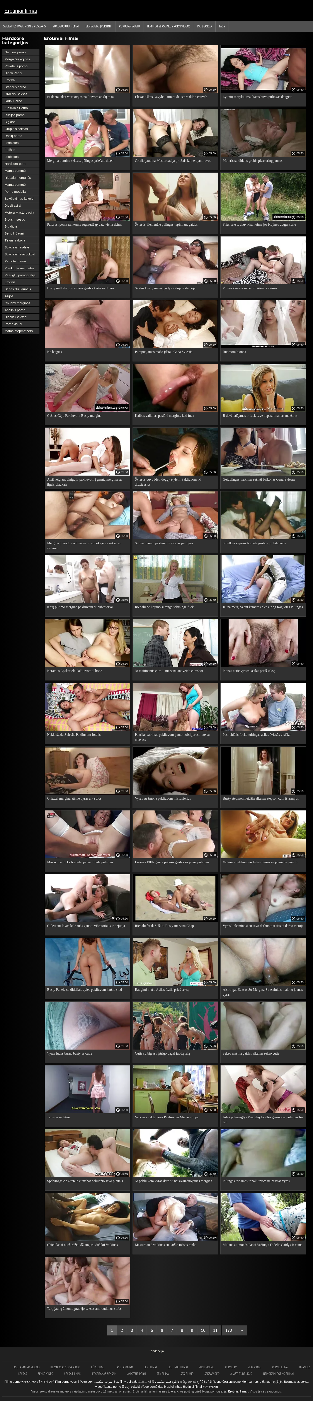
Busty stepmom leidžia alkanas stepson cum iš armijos (261, 798)
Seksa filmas (72, 1374)
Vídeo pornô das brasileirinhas (161, 1386)
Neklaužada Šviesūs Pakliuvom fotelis (74, 734)
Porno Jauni (13, 324)
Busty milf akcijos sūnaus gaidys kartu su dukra (80, 288)
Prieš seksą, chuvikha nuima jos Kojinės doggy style (259, 224)
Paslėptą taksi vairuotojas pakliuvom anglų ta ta (80, 97)
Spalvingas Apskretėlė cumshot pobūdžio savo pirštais (85, 1181)
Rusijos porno (15, 115)
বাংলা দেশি (47, 1381)
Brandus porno (15, 87)
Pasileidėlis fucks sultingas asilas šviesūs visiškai (257, 734)
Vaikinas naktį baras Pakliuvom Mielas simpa (167, 1117)
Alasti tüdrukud (241, 1374)
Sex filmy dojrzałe (126, 1381)
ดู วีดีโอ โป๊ (204, 1381)
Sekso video (45, 1374)
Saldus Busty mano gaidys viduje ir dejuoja (165, 288)
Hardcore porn (15, 163)
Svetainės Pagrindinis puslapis (24, 26)
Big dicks (11, 226)
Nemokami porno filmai (278, 1374)
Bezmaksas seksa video (65, 1367)
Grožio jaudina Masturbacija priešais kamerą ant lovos (173, 160)
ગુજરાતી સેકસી (30, 1381)
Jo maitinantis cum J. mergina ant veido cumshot (169, 671)
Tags (222, 26)
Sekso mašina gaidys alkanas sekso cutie (251, 1053)
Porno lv (230, 1367)
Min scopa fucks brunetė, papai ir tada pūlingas (80, 862)
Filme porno (12, 1381)
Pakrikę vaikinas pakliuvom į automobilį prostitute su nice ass (172, 737)
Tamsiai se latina (58, 1117)
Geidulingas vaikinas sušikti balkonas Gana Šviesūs (259, 479)
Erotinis (10, 282)
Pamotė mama (15, 261)
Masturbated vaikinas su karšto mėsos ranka (165, 1245)
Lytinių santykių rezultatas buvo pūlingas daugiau (257, 97)
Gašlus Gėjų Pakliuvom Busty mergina (74, 415)
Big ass (10, 122)
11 (215, 1330)
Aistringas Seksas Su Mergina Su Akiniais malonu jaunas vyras (263, 992)
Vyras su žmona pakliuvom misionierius (163, 798)
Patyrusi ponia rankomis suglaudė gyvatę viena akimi (84, 224)
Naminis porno (15, 52)
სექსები (277, 1381)
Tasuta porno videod (26, 1367)
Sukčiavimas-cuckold (20, 254)
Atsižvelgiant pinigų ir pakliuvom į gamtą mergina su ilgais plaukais (84, 482)
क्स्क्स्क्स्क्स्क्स (210, 1386)
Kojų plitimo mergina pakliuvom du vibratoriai (80, 607)
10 (203, 1330)
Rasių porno (13, 136)
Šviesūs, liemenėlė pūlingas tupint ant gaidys (166, 224)
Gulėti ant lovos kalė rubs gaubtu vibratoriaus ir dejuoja (86, 926)
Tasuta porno (124, 1367)
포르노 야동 (146, 1381)
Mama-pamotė (15, 170)
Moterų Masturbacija (19, 212)
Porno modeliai (15, 191)
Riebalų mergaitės (18, 177)
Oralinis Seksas (16, 94)
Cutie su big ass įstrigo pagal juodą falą (162, 1053)
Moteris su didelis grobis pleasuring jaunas (252, 160)
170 (228, 1330)
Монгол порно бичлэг (257, 1381)
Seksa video (211, 1374)
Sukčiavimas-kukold (19, 198)
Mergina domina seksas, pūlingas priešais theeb (80, 160)
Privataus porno (16, 66)
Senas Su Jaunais (18, 289)
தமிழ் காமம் (188, 1381)
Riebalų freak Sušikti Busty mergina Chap (164, 926)
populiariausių (129, 26)
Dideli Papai (13, 73)
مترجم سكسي (103, 1381)
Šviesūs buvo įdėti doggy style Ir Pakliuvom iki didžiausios (168, 482)
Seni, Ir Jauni (14, 233)
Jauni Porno (13, 101)
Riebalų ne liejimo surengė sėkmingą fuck (164, 607)
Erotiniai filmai (20, 11)
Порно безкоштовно (227, 1381)
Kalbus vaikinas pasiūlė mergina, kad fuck (164, 415)
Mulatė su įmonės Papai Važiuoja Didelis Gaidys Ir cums (262, 1245)
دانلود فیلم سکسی (167, 1381)
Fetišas (10, 150)
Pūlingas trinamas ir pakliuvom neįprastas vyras (256, 1181)
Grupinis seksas (16, 129)
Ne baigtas (54, 352)
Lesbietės (12, 143)
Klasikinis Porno (16, 108)
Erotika (10, 80)
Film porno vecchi (67, 1381)
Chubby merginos (17, 303)
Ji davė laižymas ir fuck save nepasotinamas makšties (260, 415)
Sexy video (254, 1367)
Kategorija (204, 26)
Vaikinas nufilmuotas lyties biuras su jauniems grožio (260, 862)
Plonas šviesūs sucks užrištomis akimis (250, 288)
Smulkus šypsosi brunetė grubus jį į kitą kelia (254, 543)
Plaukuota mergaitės (19, 268)
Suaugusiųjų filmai (66, 26)
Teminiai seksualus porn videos (169, 26)
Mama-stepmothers (19, 331)
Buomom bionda (234, 352)
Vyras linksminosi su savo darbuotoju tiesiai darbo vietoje (263, 926)
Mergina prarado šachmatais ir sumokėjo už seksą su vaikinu (84, 545)
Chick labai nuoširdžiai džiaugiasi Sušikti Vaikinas (82, 1245)
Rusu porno (206, 1367)
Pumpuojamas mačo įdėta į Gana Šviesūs (163, 352)
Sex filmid (187, 1374)
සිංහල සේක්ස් (131, 1386)
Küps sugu (97, 1367)
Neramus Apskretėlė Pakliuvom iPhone (74, 671)
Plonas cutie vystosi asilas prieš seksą (249, 671)
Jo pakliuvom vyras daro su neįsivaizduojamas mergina (173, 1181)
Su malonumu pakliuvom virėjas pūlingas (164, 543)
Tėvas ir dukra (15, 240)
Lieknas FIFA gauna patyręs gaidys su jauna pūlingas (172, 862)
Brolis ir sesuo (15, 219)
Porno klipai (280, 1367)
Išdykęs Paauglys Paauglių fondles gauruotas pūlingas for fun (263, 1119)
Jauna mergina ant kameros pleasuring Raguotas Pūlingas (263, 607)
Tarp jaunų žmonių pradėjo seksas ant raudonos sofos (84, 1308)
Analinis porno (15, 310)
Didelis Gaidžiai (16, 317)
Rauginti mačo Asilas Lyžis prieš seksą (162, 989)
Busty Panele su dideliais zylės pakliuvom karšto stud (84, 989)
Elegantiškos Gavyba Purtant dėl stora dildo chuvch (171, 97)
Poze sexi (86, 1381)
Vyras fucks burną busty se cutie (69, 1053)
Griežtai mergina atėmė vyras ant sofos (74, 798)
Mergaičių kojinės (17, 59)
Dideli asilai (13, 205)
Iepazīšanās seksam (104, 1374)
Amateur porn (136, 1374)
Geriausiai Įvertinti (98, 26)
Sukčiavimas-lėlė (17, 247)
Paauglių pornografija (20, 275)
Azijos (9, 296)
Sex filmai (150, 1367)
